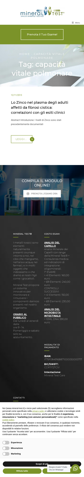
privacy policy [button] (38, 411)
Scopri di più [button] (42, 464)
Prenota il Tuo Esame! (42, 34)
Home (24, 54)
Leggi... (24, 139)
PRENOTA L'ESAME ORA (42, 192)
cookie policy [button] (8, 420)
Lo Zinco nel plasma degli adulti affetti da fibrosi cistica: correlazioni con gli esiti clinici (39, 107)
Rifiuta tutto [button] (22, 471)
